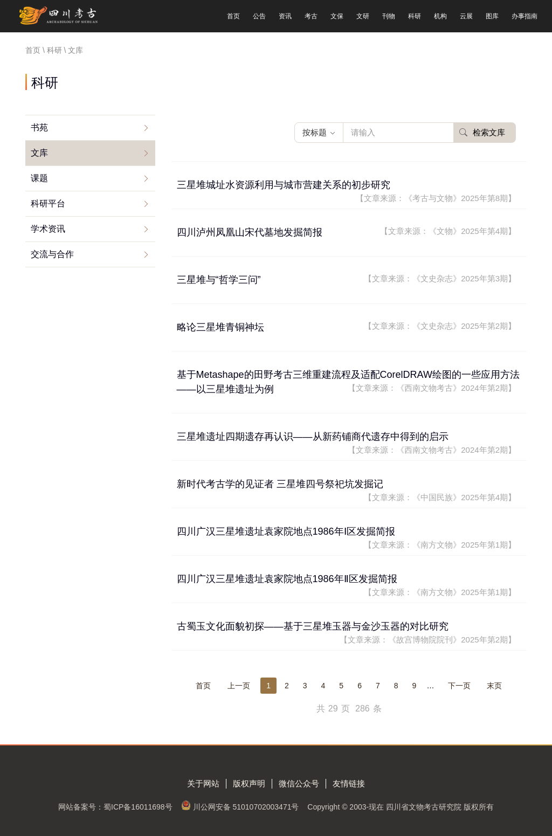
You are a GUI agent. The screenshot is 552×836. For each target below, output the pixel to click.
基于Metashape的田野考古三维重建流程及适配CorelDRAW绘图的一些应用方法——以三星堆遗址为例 (348, 382)
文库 (39, 152)
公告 (259, 16)
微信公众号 (299, 783)
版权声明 (249, 783)
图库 (492, 16)
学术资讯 (48, 228)
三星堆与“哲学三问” (346, 279)
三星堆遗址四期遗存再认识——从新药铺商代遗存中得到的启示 (346, 444)
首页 (233, 16)
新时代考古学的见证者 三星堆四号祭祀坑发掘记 (346, 491)
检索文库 (482, 132)
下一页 (459, 685)
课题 (39, 178)
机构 (440, 16)
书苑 (39, 127)
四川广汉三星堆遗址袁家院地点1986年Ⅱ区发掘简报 (346, 586)
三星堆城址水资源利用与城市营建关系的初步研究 (346, 192)
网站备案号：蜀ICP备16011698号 (115, 807)
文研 (362, 16)
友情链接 (349, 783)
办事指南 (524, 16)
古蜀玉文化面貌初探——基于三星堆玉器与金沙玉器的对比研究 (346, 633)
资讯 (285, 16)
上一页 (238, 685)
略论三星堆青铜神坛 (346, 326)
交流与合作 (52, 254)
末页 (494, 685)
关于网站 (203, 783)
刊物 (388, 16)
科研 (414, 16)
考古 (311, 16)
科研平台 (48, 203)
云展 (466, 16)
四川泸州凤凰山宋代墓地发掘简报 (346, 231)
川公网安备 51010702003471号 (246, 807)
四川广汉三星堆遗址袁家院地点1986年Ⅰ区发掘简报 (346, 538)
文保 (336, 16)
